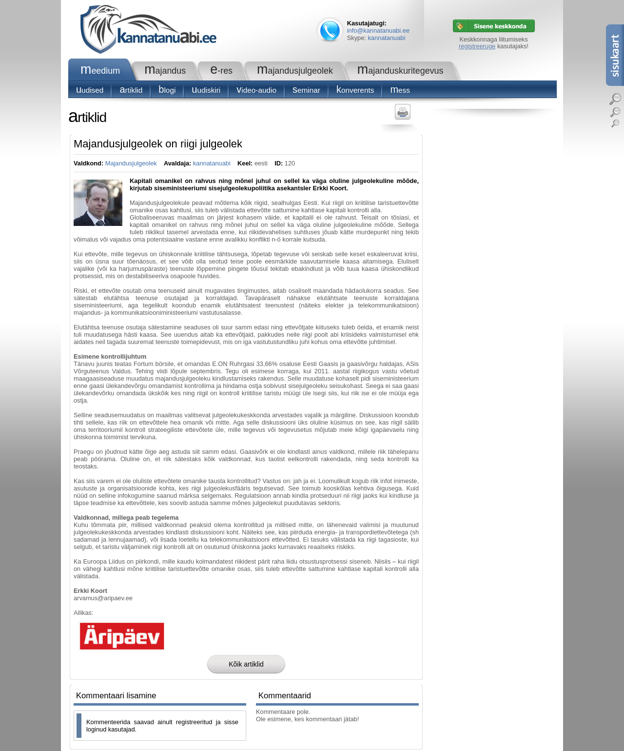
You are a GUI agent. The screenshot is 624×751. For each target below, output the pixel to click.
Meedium (100, 71)
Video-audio (256, 90)
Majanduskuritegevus (400, 71)
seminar (306, 90)
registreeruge (477, 46)
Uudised (89, 90)
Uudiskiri (206, 90)
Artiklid (130, 90)
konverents (355, 90)
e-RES (221, 71)
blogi (167, 90)
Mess (400, 90)
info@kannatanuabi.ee (378, 30)
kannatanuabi (386, 37)
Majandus (165, 71)
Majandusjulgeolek (295, 71)
